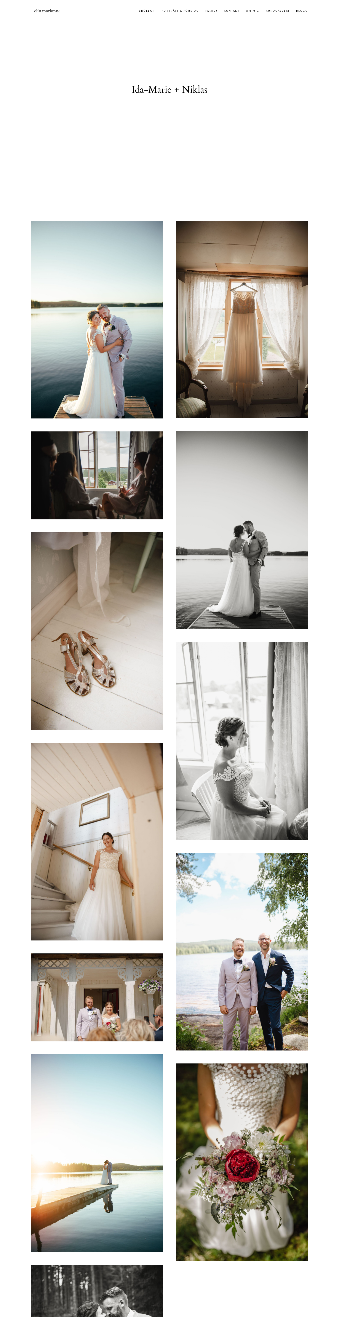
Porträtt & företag (180, 10)
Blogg (302, 10)
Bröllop (147, 10)
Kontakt (232, 10)
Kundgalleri (278, 10)
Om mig (252, 10)
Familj (211, 10)
